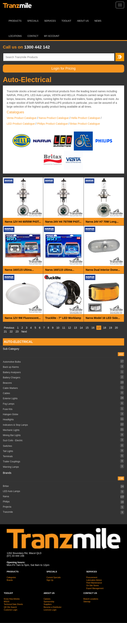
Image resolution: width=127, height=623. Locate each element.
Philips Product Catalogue (52, 123)
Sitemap (86, 602)
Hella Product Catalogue (85, 117)
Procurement (91, 577)
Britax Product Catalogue (85, 123)
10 (57, 327)
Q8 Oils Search (10, 607)
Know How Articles (12, 599)
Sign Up (49, 580)
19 (110, 327)
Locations (15, 36)
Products (15, 21)
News (97, 21)
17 (98, 327)
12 (69, 327)
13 (75, 327)
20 (116, 327)
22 (11, 331)
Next (24, 331)
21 (5, 331)
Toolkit (66, 21)
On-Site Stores (92, 585)
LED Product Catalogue (21, 123)
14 (81, 327)
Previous (9, 327)
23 (17, 331)
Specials (32, 21)
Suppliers (48, 604)
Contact (32, 36)
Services (50, 21)
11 (63, 327)
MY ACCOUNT (51, 36)
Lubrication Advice (94, 580)
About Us (83, 21)
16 (92, 327)
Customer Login (10, 610)
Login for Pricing (63, 68)
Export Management (94, 588)
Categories (11, 577)
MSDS (6, 602)
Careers (47, 599)
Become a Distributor (52, 607)
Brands (10, 580)
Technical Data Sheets (13, 604)
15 (87, 327)
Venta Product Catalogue (22, 117)
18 (104, 327)
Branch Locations (90, 599)
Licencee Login (50, 610)
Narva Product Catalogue (54, 117)
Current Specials (53, 577)
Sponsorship (49, 602)
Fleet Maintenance (94, 583)
